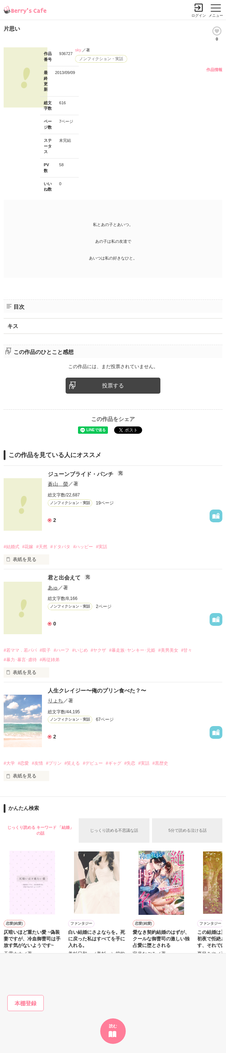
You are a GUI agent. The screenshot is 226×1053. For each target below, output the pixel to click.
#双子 (45, 650)
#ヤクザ (98, 650)
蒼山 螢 (58, 484)
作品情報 (214, 69)
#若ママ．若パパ (20, 650)
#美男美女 (168, 650)
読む (113, 1026)
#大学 (9, 763)
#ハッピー (83, 546)
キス (12, 326)
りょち (55, 700)
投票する (113, 385)
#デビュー (93, 763)
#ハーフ (61, 650)
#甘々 (186, 650)
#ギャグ (113, 763)
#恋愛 (23, 763)
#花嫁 (28, 546)
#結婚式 (11, 546)
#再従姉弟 (50, 659)
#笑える (72, 763)
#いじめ (80, 650)
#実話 (101, 546)
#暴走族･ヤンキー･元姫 (132, 650)
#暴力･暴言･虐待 (20, 659)
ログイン (198, 15)
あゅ (53, 587)
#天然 (41, 546)
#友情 (37, 763)
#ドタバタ (60, 546)
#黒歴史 (160, 763)
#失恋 (130, 763)
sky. (78, 50)
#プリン (54, 763)
